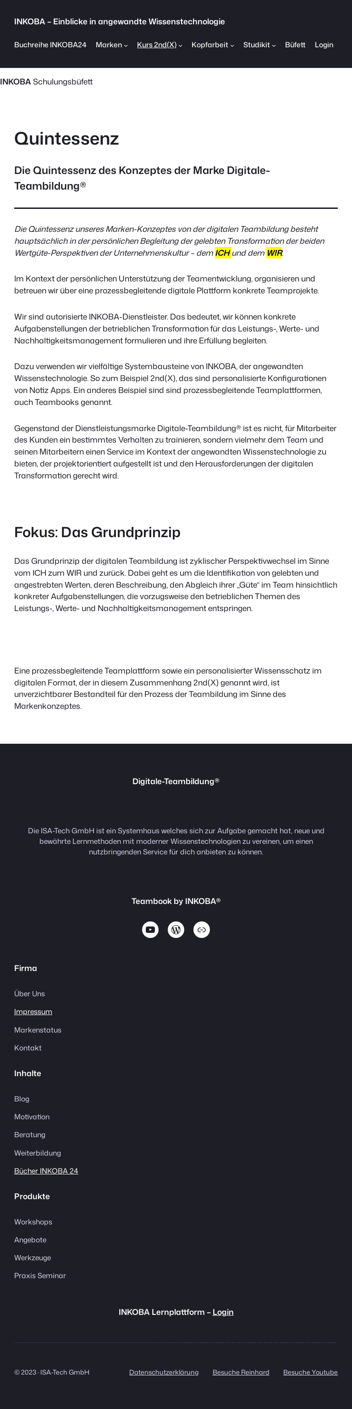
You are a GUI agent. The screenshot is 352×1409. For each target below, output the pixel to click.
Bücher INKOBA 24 (46, 1171)
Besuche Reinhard (241, 1372)
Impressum (33, 1011)
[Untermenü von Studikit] (274, 45)
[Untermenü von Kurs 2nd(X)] (180, 45)
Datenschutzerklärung (163, 1372)
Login (223, 1312)
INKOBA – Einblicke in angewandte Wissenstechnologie (119, 21)
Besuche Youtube (310, 1372)
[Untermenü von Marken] (126, 45)
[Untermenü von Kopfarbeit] (232, 45)
